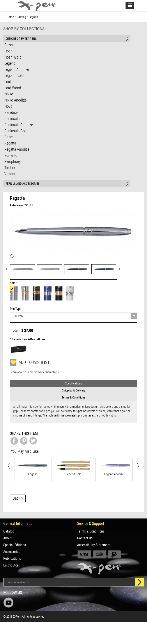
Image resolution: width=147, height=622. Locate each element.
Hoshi (8, 51)
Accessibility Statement (93, 545)
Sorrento (10, 155)
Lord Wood (12, 88)
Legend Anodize (16, 69)
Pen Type (16, 309)
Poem (8, 137)
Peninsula (11, 118)
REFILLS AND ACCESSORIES (22, 183)
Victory (9, 174)
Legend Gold (14, 75)
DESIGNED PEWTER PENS (21, 38)
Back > (18, 498)
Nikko (8, 94)
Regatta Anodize (16, 149)
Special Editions (14, 545)
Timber (9, 167)
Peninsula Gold (16, 131)
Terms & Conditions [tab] (73, 397)
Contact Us (84, 538)
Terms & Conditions (90, 531)
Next (121, 268)
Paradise (11, 112)
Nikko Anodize (15, 100)
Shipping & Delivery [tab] (73, 390)
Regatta (10, 143)
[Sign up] (139, 582)
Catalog (8, 531)
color (14, 283)
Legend (10, 63)
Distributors (11, 565)
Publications (12, 558)
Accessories (11, 552)
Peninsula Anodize (18, 124)
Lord (7, 81)
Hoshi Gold (12, 57)
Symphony (12, 161)
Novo (8, 106)
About (7, 538)
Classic (9, 45)
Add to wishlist (30, 362)
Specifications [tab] (73, 383)
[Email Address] (69, 582)
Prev (8, 268)
